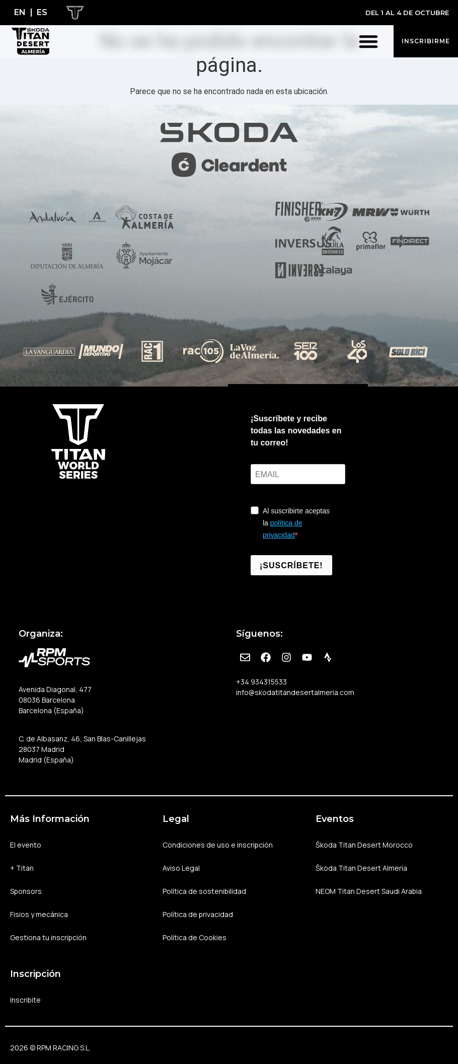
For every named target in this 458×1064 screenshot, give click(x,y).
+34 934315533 (261, 682)
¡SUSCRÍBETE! (291, 565)
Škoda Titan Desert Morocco (364, 845)
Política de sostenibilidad (205, 891)
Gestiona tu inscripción (48, 937)
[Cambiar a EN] (20, 12)
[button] (368, 41)
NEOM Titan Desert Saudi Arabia (369, 891)
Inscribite (25, 1000)
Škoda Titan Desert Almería (361, 868)
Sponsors (26, 891)
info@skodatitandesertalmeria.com (295, 692)
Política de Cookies (194, 937)
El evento (28, 845)
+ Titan (24, 868)
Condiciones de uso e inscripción (218, 845)
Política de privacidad (198, 914)
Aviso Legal (181, 868)
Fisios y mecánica (39, 914)
